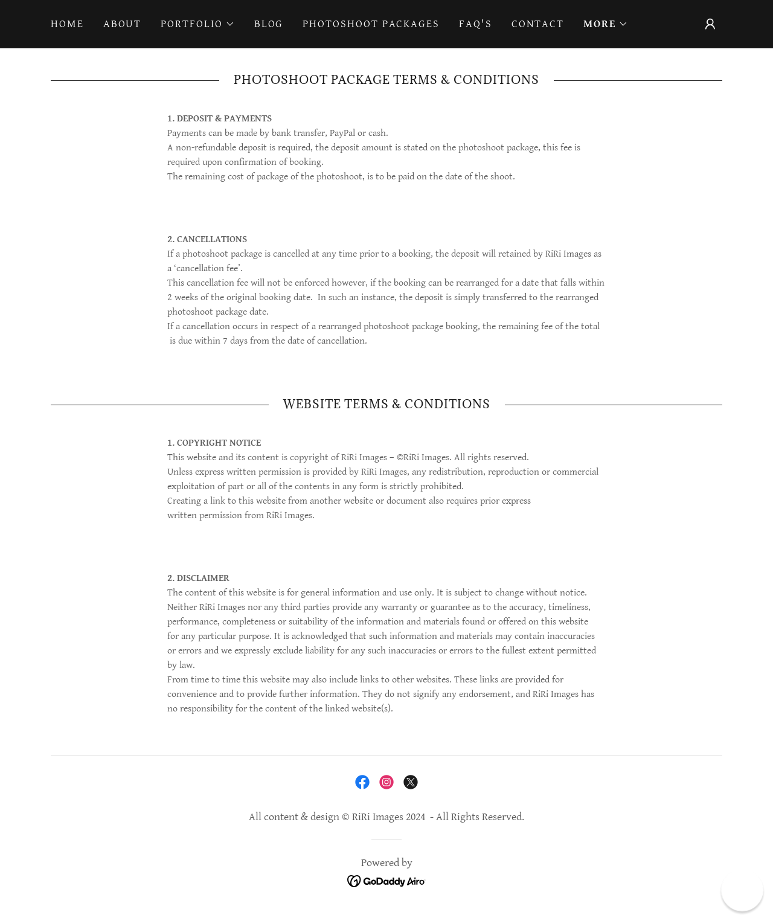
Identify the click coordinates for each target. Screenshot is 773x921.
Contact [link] (538, 24)
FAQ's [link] (475, 24)
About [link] (122, 24)
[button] (197, 24)
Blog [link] (269, 24)
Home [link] (67, 24)
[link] (362, 782)
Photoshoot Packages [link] (371, 24)
